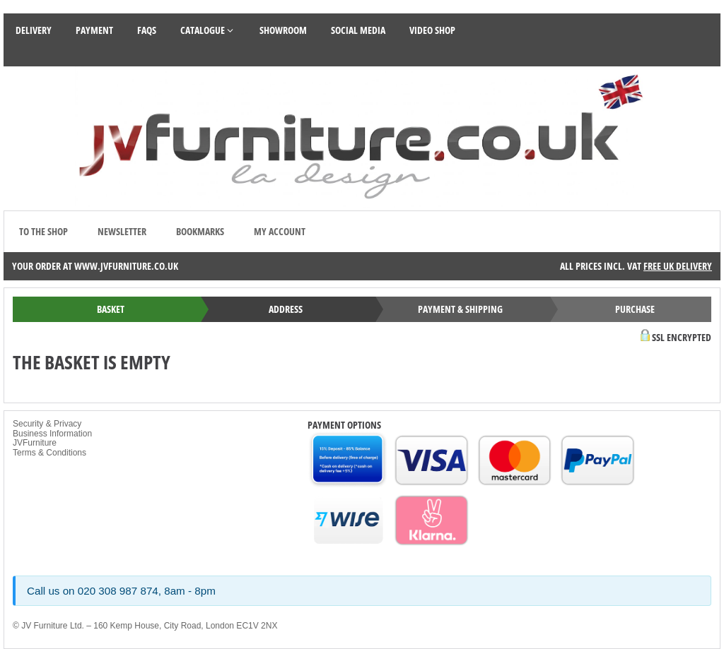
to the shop (43, 231)
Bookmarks (200, 231)
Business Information (52, 434)
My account (279, 231)
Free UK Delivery (677, 266)
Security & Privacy (47, 424)
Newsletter (122, 231)
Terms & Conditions (49, 453)
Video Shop (432, 30)
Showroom (283, 30)
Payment (94, 30)
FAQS (146, 30)
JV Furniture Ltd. (52, 626)
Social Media (358, 30)
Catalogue (207, 30)
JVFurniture (35, 443)
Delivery (34, 30)
